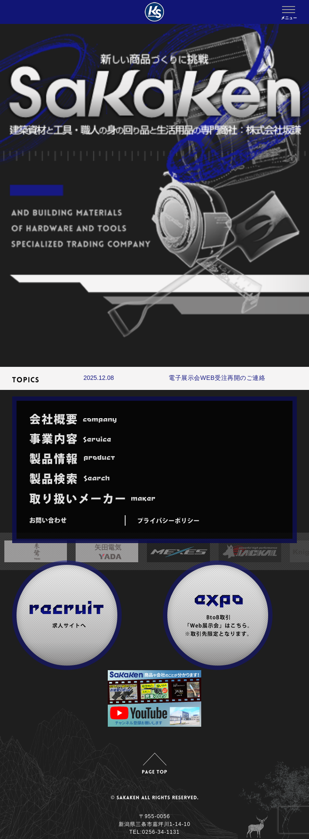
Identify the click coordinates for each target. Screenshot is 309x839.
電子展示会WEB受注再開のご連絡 (217, 377)
